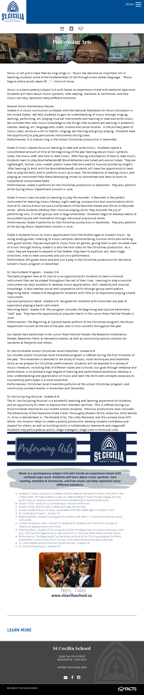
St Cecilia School (27, 688)
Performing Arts (88, 50)
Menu (133, 4)
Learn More (19, 630)
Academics (65, 50)
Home (49, 50)
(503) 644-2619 (77, 667)
